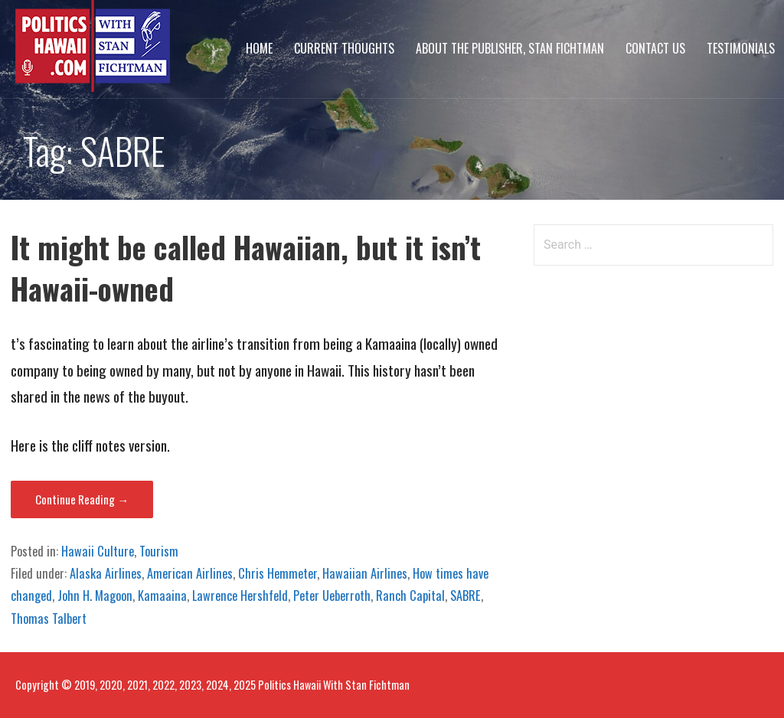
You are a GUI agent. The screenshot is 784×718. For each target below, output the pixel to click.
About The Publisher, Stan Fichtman (510, 48)
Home (259, 48)
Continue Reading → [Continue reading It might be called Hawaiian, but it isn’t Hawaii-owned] (82, 499)
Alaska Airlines (106, 573)
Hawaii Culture (97, 551)
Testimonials (741, 48)
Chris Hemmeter (277, 573)
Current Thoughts (344, 48)
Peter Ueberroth (332, 595)
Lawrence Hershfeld (240, 595)
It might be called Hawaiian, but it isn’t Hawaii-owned (246, 267)
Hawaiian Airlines (364, 573)
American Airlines (190, 573)
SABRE (465, 595)
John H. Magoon (94, 595)
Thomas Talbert (49, 618)
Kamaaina (162, 595)
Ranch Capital (410, 595)
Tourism (158, 551)
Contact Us (655, 48)
